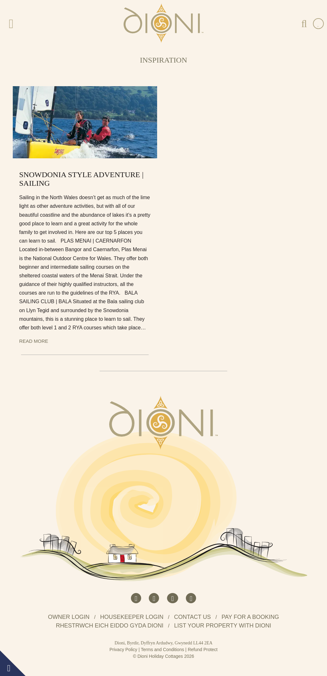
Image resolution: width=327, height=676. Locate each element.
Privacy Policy (123, 649)
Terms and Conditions (162, 649)
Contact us (192, 617)
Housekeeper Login (132, 617)
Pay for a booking (250, 617)
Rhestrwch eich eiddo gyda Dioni (110, 625)
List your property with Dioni (222, 625)
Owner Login (68, 617)
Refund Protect (202, 649)
